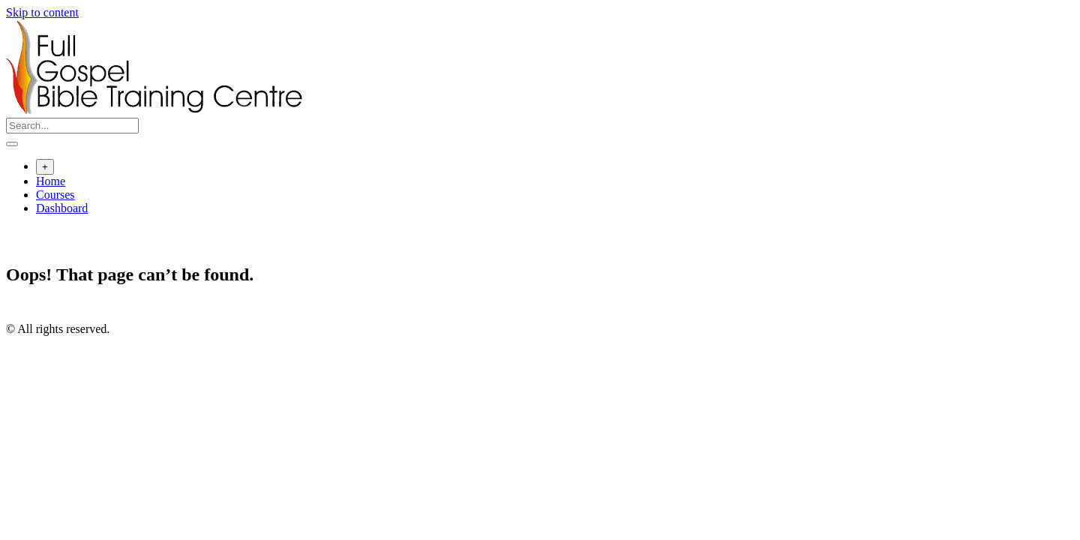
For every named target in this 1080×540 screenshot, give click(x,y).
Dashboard (62, 208)
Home (50, 181)
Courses (55, 194)
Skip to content (42, 12)
